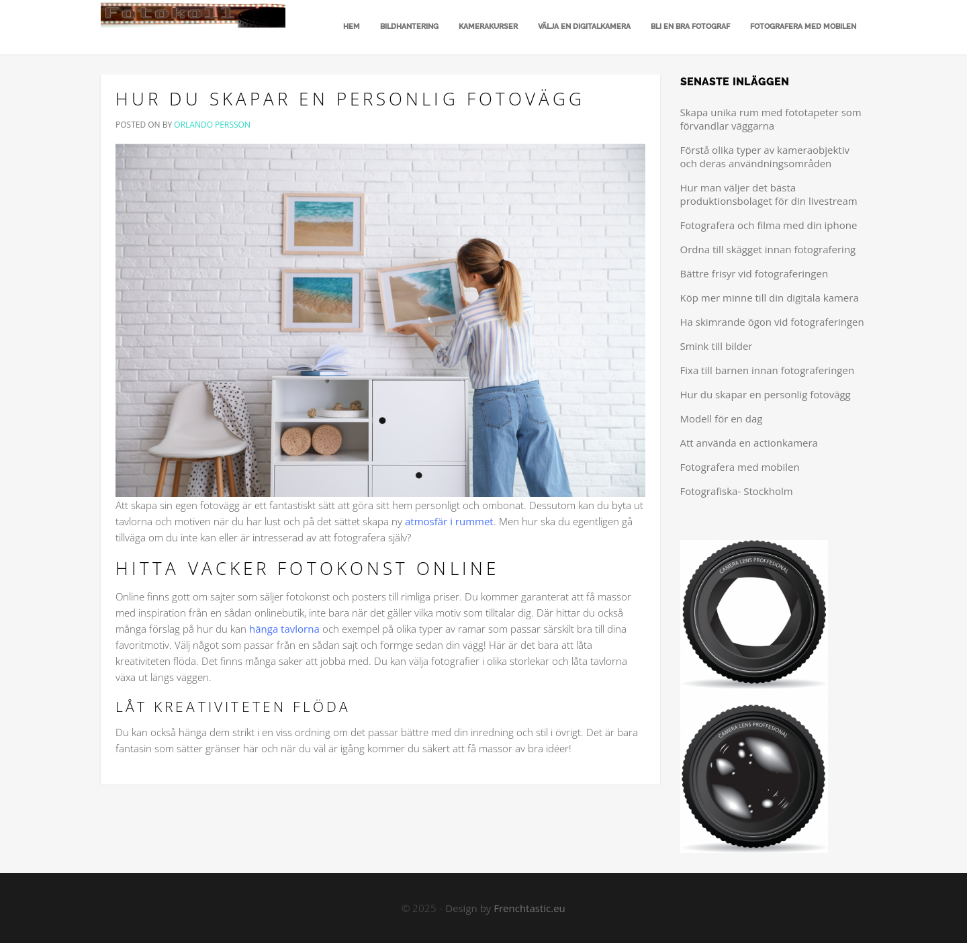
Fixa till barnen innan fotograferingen (767, 370)
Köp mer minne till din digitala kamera (769, 297)
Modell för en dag (721, 418)
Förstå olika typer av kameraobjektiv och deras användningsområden (764, 156)
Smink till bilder (716, 346)
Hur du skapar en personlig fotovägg (351, 98)
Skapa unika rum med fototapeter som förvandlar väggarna (771, 118)
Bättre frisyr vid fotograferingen (754, 273)
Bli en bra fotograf (690, 26)
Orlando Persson (212, 124)
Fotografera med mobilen (803, 26)
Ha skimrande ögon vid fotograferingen (772, 321)
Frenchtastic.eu (529, 908)
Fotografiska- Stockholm (736, 491)
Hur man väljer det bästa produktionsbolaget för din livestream (769, 194)
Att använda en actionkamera (749, 442)
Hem (350, 26)
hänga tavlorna (284, 628)
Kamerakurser (488, 26)
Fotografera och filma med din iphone (769, 225)
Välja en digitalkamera (584, 26)
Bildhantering (409, 26)
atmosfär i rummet (449, 521)
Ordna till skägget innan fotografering (768, 249)
